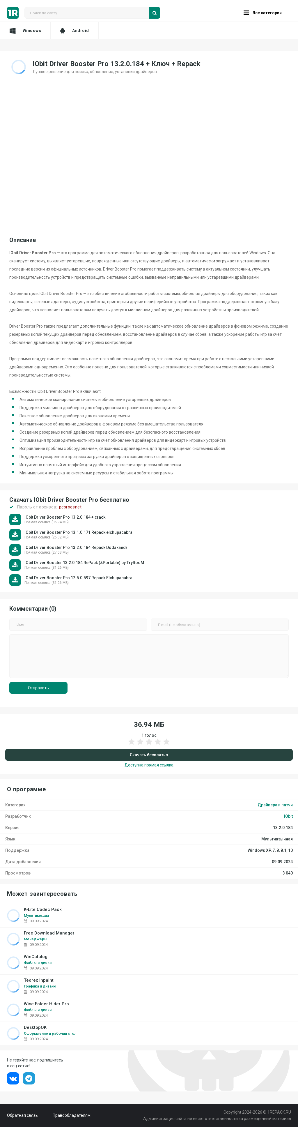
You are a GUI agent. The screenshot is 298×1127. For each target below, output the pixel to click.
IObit (288, 816)
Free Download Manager (49, 933)
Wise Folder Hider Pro (46, 1004)
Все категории (263, 13)
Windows (25, 30)
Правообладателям (72, 1115)
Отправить (38, 688)
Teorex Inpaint (39, 980)
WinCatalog (35, 957)
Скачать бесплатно (149, 754)
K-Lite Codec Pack (43, 909)
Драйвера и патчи (275, 805)
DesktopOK (35, 1027)
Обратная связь (22, 1115)
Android (74, 30)
